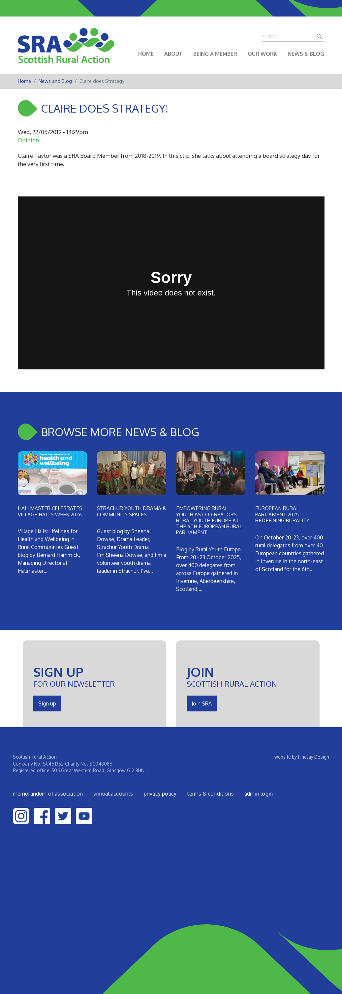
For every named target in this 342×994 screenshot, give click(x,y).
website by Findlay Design (301, 757)
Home (146, 54)
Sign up (47, 703)
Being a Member (215, 54)
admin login (258, 793)
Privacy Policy (160, 793)
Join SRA (202, 703)
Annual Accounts (113, 793)
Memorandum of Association (48, 793)
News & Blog (306, 54)
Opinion (28, 140)
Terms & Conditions (210, 793)
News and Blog (55, 81)
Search (321, 36)
